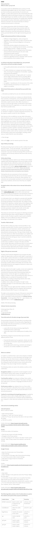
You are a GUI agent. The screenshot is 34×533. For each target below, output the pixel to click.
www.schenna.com (9, 192)
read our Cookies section (20, 166)
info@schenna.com (18, 299)
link (8, 140)
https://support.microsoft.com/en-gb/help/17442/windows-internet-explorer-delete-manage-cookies (15, 425)
